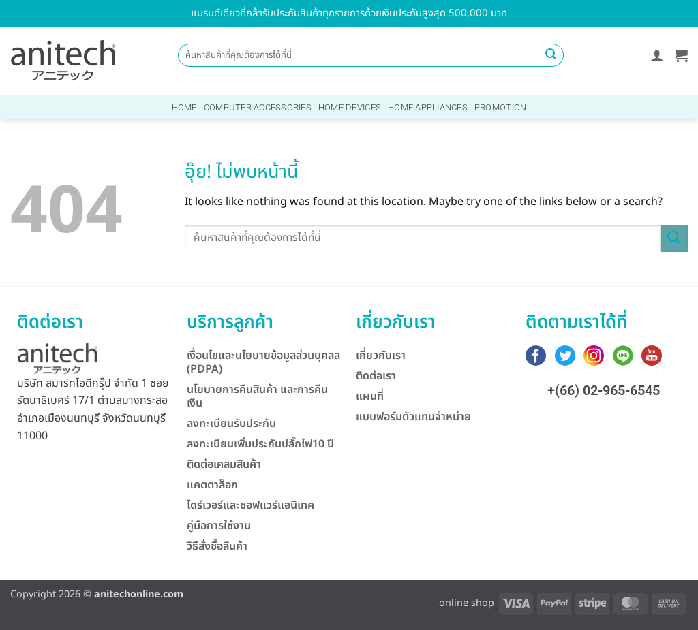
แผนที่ (370, 396)
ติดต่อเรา (376, 376)
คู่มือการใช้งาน (219, 526)
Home (184, 107)
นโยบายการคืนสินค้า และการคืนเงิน (257, 396)
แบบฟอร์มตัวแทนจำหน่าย (413, 417)
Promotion (500, 107)
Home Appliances (428, 107)
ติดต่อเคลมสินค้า (224, 464)
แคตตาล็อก (212, 485)
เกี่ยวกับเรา (381, 355)
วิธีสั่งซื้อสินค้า (217, 546)
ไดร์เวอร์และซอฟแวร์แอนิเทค (250, 505)
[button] (657, 55)
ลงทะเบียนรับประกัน (231, 423)
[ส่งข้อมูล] (550, 55)
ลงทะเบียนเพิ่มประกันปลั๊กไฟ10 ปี (260, 444)
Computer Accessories (258, 107)
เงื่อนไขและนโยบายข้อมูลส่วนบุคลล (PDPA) (263, 362)
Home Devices (349, 107)
